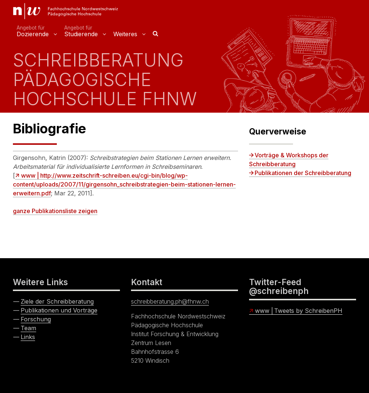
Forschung (36, 319)
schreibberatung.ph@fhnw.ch (170, 301)
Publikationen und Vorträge (59, 310)
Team (28, 328)
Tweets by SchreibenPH (308, 310)
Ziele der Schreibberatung (57, 301)
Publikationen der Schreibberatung (303, 173)
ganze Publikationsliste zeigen (55, 211)
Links (28, 337)
